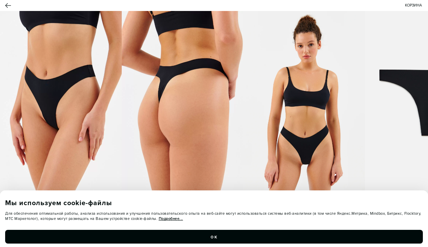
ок (214, 237)
